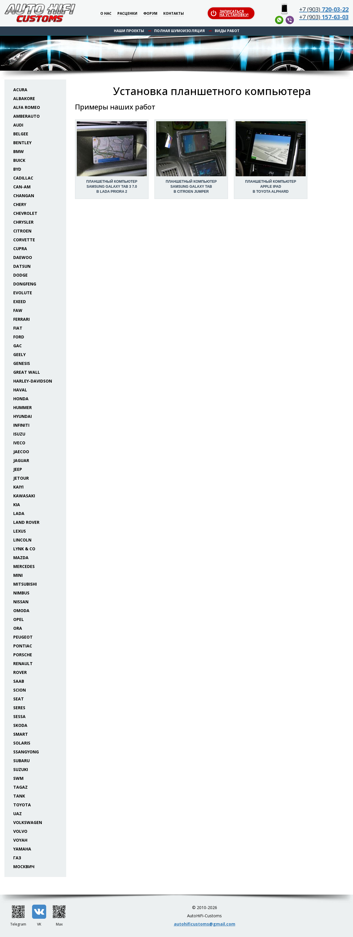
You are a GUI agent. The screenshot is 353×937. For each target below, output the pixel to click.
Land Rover (26, 522)
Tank (19, 796)
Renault (23, 663)
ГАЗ (17, 857)
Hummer (22, 407)
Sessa (19, 716)
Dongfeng (24, 284)
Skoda (20, 725)
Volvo (20, 831)
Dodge (20, 275)
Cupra (20, 248)
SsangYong (26, 752)
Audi (18, 125)
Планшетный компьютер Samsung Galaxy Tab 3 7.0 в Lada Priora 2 (111, 187)
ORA (17, 628)
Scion (19, 690)
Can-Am (22, 187)
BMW (18, 151)
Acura (20, 89)
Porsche (22, 654)
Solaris (21, 743)
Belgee (20, 134)
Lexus (19, 531)
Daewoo (22, 257)
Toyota (22, 805)
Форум (150, 13)
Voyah (20, 840)
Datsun (22, 266)
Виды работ (227, 30)
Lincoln (22, 540)
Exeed (19, 301)
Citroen (22, 231)
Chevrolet (25, 213)
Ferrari (21, 319)
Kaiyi (18, 487)
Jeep (17, 469)
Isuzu (19, 434)
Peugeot (23, 637)
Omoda (21, 610)
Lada (18, 513)
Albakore (24, 98)
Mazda (21, 557)
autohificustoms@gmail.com (204, 924)
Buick (19, 160)
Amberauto (26, 116)
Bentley (22, 142)
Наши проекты (129, 30)
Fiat (17, 328)
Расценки (127, 13)
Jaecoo (21, 451)
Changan (23, 195)
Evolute (22, 292)
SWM (18, 778)
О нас (105, 13)
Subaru (21, 760)
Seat (18, 699)
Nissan (21, 601)
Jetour (21, 478)
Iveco (19, 443)
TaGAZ (20, 787)
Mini (18, 575)
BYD (17, 169)
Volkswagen (27, 822)
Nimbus (21, 593)
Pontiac (22, 646)
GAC (17, 345)
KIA (16, 504)
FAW (17, 310)
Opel (18, 619)
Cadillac (23, 178)
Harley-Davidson (32, 381)
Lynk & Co (24, 548)
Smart (20, 734)
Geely (19, 354)
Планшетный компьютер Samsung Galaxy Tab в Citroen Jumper (191, 187)
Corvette (24, 239)
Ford (18, 337)
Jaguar (21, 460)
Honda (21, 398)
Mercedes (24, 566)
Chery (19, 204)
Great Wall (26, 372)
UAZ (17, 813)
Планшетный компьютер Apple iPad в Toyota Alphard (270, 187)
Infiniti (21, 425)
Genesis (21, 363)
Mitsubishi (25, 584)
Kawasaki (24, 496)
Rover (20, 672)
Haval (20, 390)
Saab (18, 681)
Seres (19, 707)
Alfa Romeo (26, 107)
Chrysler (23, 222)
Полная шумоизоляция (179, 30)
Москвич (23, 866)
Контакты (173, 13)
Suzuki (20, 769)
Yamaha (22, 849)
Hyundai (22, 416)
